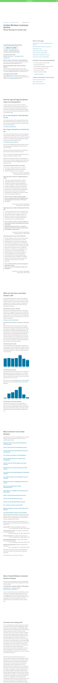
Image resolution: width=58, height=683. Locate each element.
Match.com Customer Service (39, 83)
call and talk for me (17, 380)
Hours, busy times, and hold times (40, 52)
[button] (57, 1)
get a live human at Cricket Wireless (11, 63)
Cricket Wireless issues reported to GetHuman (13, 555)
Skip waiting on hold (19, 56)
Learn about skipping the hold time (10, 142)
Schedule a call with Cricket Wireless (11, 320)
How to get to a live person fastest (40, 50)
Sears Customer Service (38, 81)
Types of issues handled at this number (41, 54)
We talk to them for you (8, 56)
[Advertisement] (16, 89)
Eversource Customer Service (39, 79)
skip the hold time (14, 78)
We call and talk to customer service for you (42, 46)
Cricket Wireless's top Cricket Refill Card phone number (43, 44)
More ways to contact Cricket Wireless (41, 56)
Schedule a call (6, 57)
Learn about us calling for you (9, 126)
